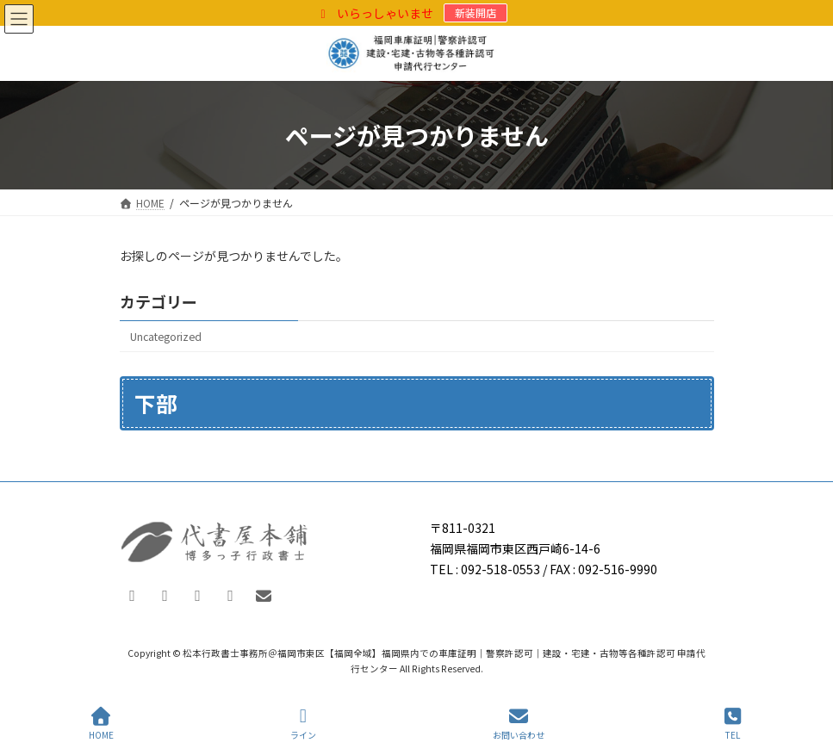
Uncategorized (166, 336)
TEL (733, 723)
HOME (101, 723)
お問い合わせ (518, 723)
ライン (303, 723)
